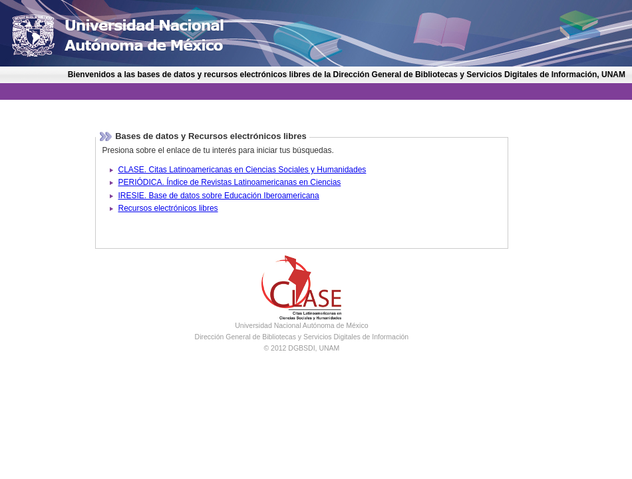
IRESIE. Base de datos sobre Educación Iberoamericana (218, 195)
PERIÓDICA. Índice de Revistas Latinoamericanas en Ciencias (229, 182)
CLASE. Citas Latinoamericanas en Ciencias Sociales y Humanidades (242, 169)
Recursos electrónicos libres (168, 208)
